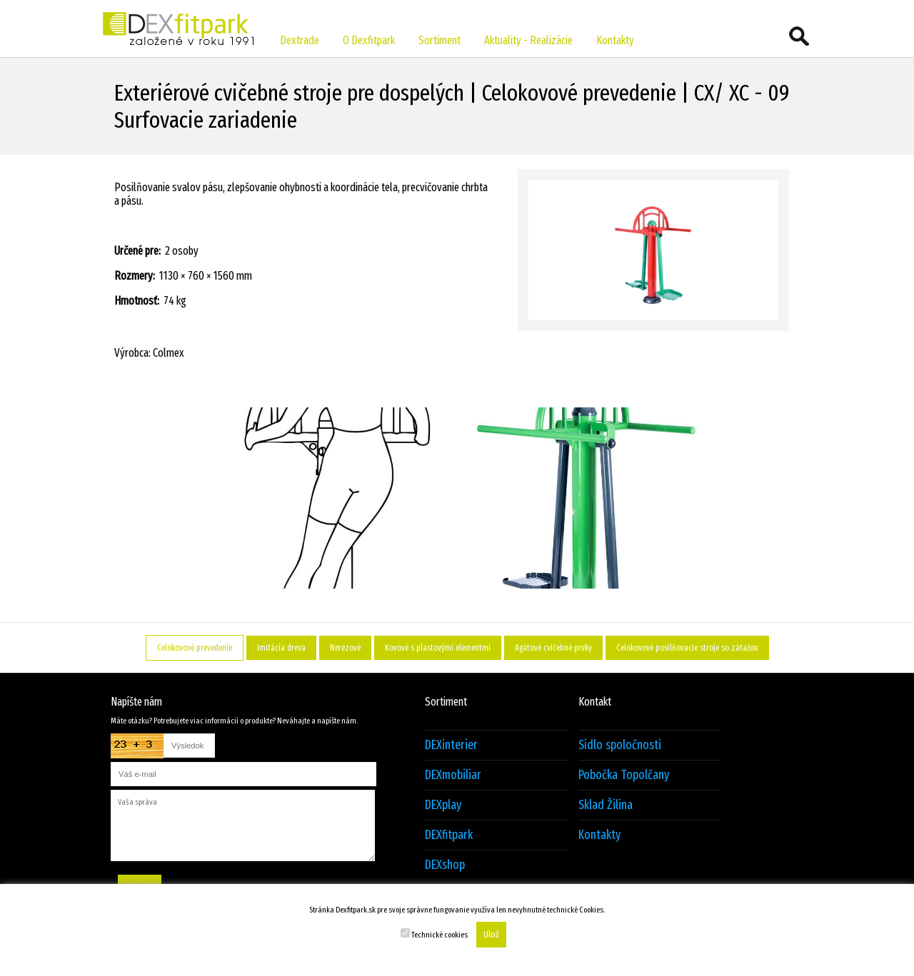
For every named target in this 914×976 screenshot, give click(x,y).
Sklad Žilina (605, 805)
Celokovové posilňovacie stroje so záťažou (687, 648)
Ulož (491, 934)
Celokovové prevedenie (194, 648)
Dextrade (299, 40)
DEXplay (443, 805)
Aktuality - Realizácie (528, 40)
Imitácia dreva (281, 648)
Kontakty (615, 40)
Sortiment (439, 40)
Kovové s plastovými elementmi (438, 648)
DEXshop (445, 865)
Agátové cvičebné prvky (553, 648)
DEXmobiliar (453, 775)
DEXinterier (451, 745)
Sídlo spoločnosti (619, 745)
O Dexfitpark (369, 40)
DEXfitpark (449, 835)
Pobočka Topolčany (623, 775)
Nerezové (345, 648)
